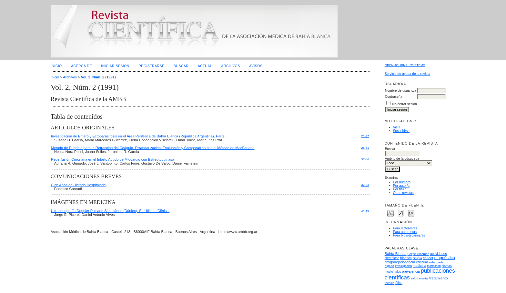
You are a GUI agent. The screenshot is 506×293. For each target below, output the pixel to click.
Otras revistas (403, 193)
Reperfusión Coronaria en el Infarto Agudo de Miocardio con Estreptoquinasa (112, 159)
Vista (396, 127)
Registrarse (151, 66)
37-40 (365, 159)
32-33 (365, 185)
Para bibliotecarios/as (409, 235)
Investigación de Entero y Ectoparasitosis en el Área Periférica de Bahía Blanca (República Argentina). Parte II (139, 136)
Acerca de (81, 66)
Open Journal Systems (405, 65)
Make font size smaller (390, 213)
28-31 (365, 147)
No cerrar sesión (404, 104)
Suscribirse (401, 131)
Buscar (181, 66)
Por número (401, 182)
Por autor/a (401, 185)
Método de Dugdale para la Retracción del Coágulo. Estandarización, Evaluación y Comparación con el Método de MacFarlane (153, 148)
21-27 (365, 136)
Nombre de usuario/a (400, 90)
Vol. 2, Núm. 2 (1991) (98, 77)
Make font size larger (411, 213)
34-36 (365, 210)
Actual (205, 66)
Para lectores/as (405, 228)
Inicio (56, 66)
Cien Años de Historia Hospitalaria (78, 185)
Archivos (230, 66)
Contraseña (393, 96)
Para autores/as (405, 232)
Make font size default (401, 213)
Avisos (255, 66)
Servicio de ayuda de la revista (407, 74)
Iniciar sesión (115, 66)
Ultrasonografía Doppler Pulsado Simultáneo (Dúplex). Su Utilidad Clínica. (110, 211)
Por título (400, 189)
